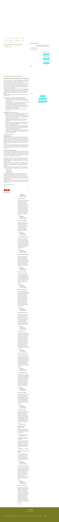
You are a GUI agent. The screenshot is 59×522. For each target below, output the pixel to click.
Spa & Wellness (11, 38)
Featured (6, 42)
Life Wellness (12, 184)
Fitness (22, 38)
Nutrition (6, 40)
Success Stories (17, 40)
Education (10, 40)
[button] (5, 190)
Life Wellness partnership (13, 112)
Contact (22, 40)
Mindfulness (17, 38)
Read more (6, 185)
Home (6, 38)
